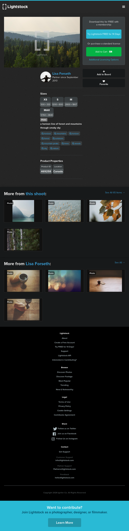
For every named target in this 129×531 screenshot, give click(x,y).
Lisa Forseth (61, 73)
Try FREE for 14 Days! (64, 346)
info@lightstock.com (64, 460)
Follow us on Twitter (67, 428)
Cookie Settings (64, 410)
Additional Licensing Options (104, 59)
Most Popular (65, 380)
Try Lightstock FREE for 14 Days (103, 34)
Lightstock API (64, 355)
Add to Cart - (103, 52)
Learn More (64, 522)
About (64, 338)
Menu (123, 6)
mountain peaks (50, 143)
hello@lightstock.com (64, 477)
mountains (60, 133)
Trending (64, 385)
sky (44, 148)
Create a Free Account (64, 342)
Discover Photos (64, 372)
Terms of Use (64, 401)
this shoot (35, 193)
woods (76, 143)
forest (45, 138)
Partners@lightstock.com (64, 469)
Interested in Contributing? (64, 359)
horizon (46, 133)
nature (54, 148)
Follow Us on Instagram (67, 438)
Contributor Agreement (64, 414)
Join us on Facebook (66, 433)
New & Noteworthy (64, 389)
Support (64, 351)
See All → (120, 262)
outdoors (58, 138)
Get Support (64, 451)
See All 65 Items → (115, 192)
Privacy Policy (64, 406)
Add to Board (104, 73)
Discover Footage (64, 376)
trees (65, 143)
